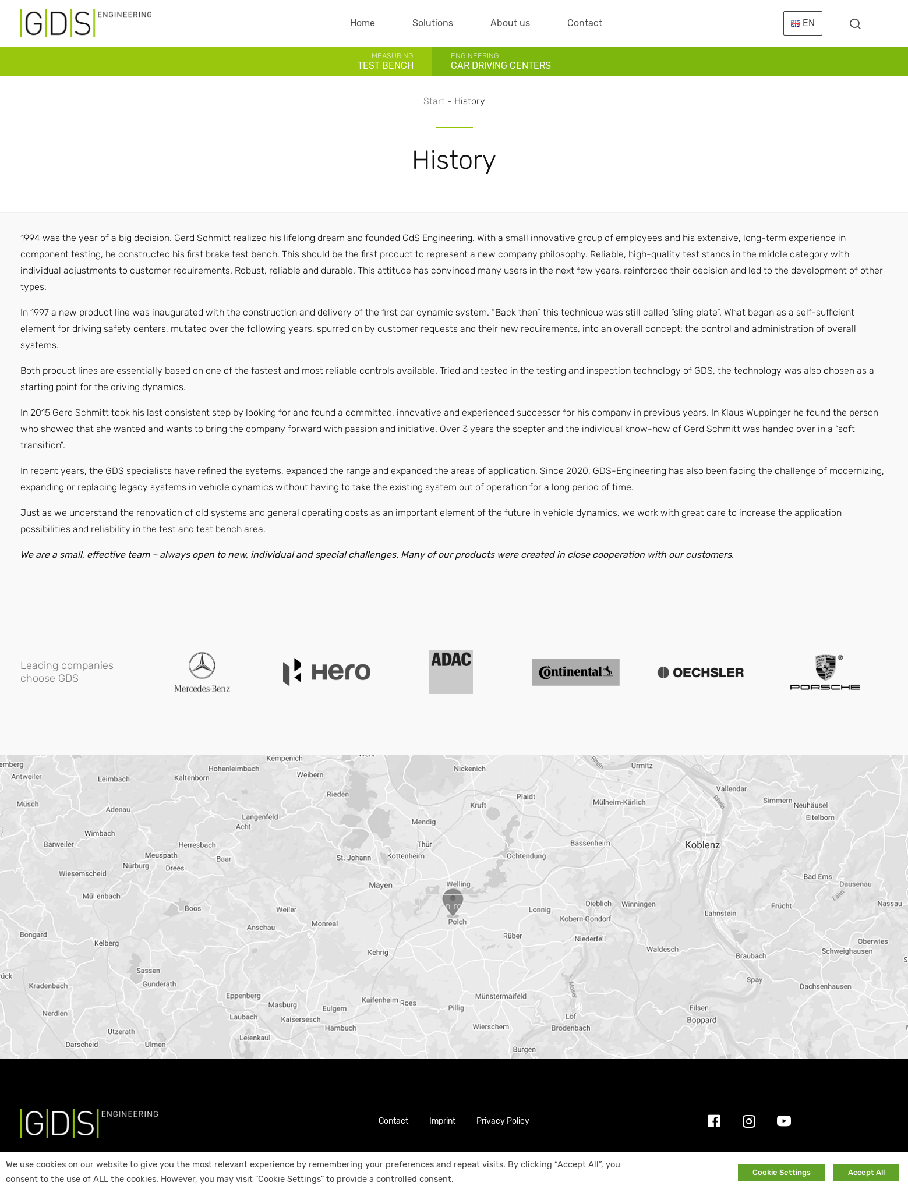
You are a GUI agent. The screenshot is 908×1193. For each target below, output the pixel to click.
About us (510, 23)
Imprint (442, 1121)
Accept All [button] (866, 1172)
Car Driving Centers (501, 61)
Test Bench (386, 61)
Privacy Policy (502, 1121)
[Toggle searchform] (855, 23)
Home (362, 23)
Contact (584, 23)
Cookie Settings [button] (781, 1172)
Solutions (432, 23)
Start (434, 101)
